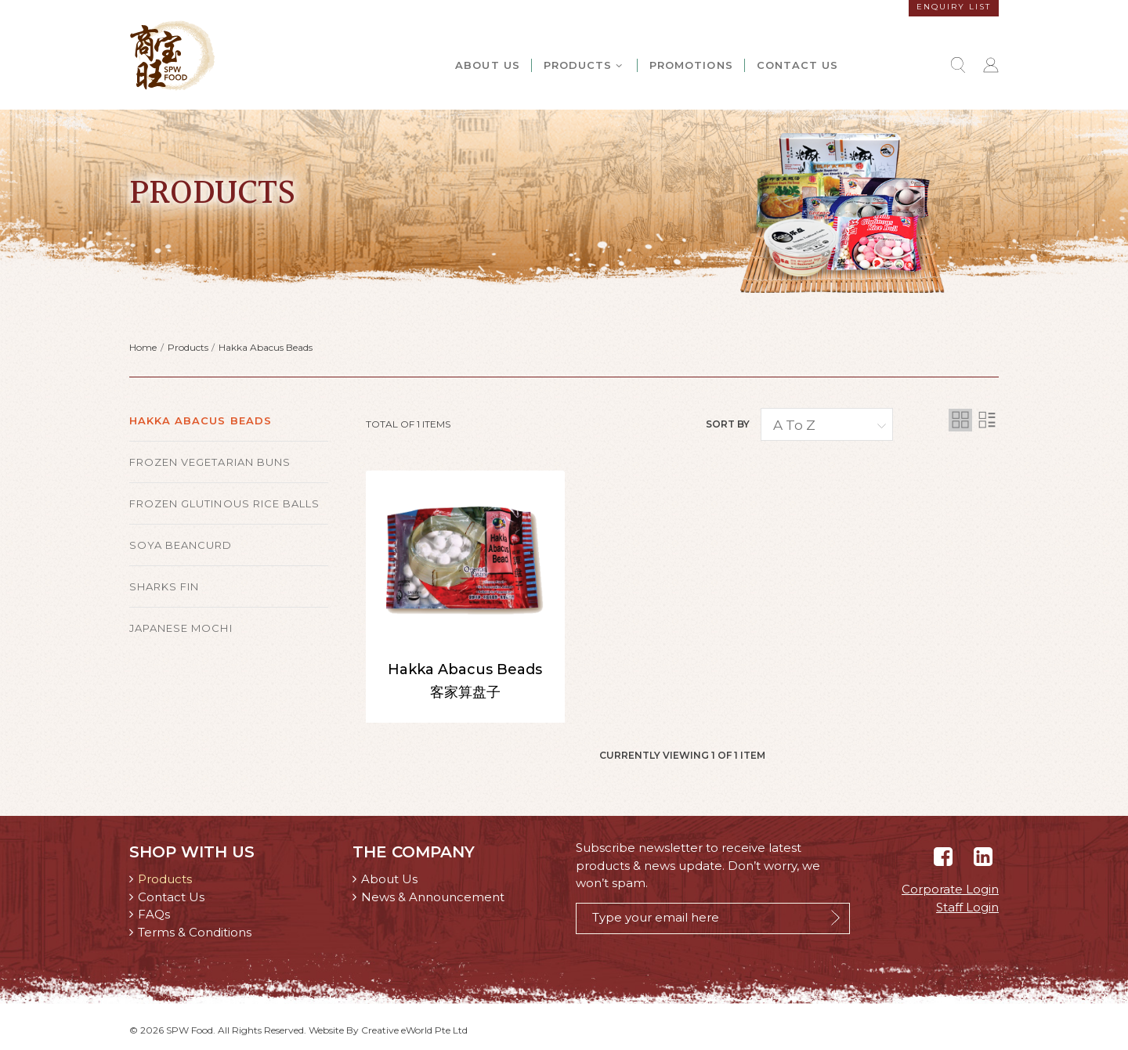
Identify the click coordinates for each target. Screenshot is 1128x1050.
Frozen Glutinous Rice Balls (224, 503)
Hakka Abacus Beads (266, 347)
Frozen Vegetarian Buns (210, 462)
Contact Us (797, 65)
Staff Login (967, 907)
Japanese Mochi (181, 628)
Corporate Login (950, 889)
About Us (487, 65)
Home (143, 347)
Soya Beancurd (181, 545)
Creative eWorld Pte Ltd (414, 1030)
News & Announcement (432, 896)
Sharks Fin (164, 586)
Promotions (690, 65)
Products (584, 65)
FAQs (154, 914)
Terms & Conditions (194, 932)
